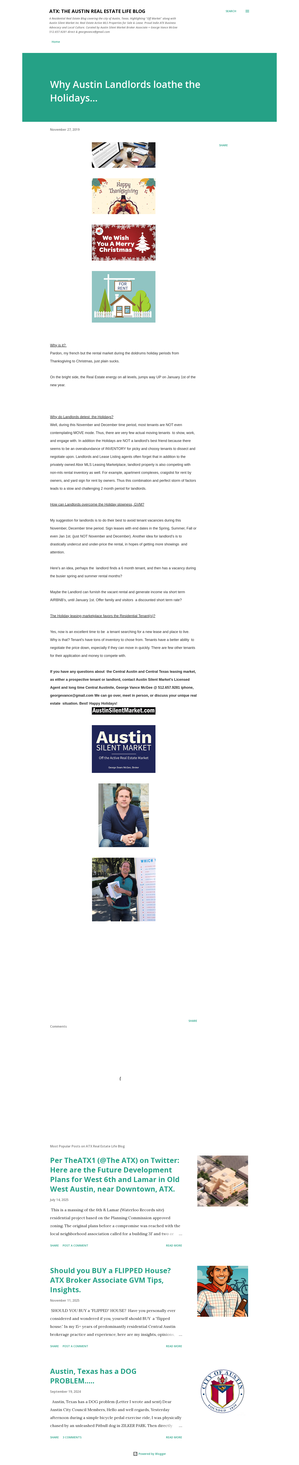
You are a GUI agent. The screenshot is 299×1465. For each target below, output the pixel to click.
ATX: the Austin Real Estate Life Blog (97, 11)
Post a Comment (75, 1245)
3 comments (72, 1437)
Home (56, 42)
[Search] (231, 11)
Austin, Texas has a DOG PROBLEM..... (93, 1376)
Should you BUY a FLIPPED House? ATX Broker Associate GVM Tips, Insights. (110, 1280)
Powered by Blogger (149, 1454)
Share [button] (223, 145)
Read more (174, 1245)
